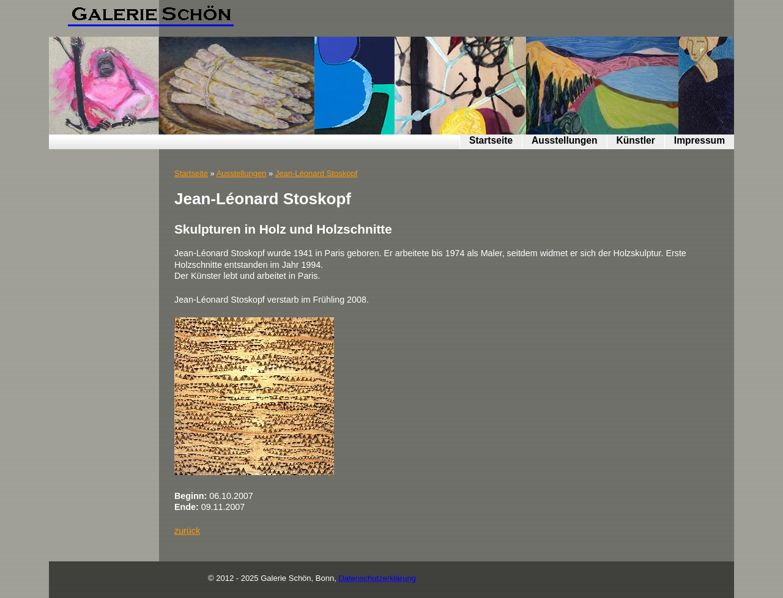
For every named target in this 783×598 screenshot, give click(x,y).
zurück (187, 531)
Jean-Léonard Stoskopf (316, 173)
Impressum (699, 140)
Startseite (491, 140)
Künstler (636, 140)
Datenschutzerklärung (376, 578)
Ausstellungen (564, 140)
